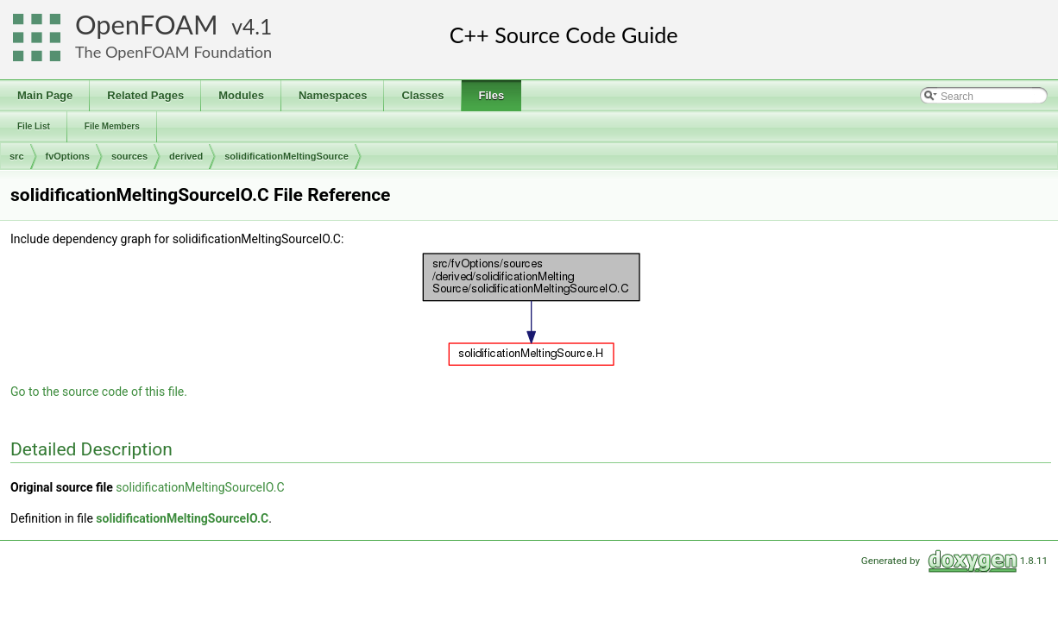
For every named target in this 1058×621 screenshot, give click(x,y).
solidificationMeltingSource (286, 156)
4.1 (257, 26)
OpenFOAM (146, 25)
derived (186, 156)
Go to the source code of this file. (98, 391)
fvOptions (68, 156)
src (16, 156)
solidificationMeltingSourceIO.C (200, 487)
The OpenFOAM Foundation (173, 51)
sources (129, 156)
